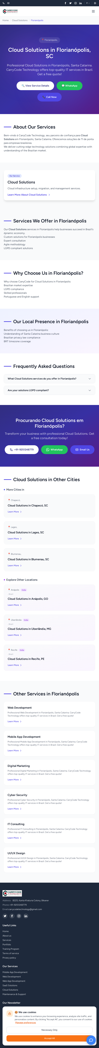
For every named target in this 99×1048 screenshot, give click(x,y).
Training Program (11, 949)
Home (6, 20)
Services (7, 940)
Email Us (82, 449)
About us (7, 935)
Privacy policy (9, 957)
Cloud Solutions (20, 20)
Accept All (49, 1038)
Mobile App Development (15, 972)
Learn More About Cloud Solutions (29, 194)
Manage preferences (25, 1022)
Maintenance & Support (14, 994)
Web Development (12, 976)
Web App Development (14, 981)
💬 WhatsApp (70, 85)
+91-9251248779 (22, 449)
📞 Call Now (49, 97)
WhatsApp (54, 449)
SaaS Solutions (10, 985)
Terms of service (11, 953)
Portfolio (7, 944)
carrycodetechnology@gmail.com (25, 909)
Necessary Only (49, 1030)
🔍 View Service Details (35, 85)
